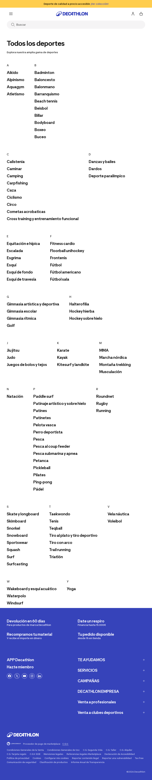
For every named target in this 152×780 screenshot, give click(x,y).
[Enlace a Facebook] (9, 676)
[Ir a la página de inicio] (72, 13)
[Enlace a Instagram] (32, 676)
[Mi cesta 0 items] (141, 14)
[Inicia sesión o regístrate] (133, 14)
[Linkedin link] (39, 676)
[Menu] (11, 14)
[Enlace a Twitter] (17, 676)
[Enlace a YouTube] (24, 676)
